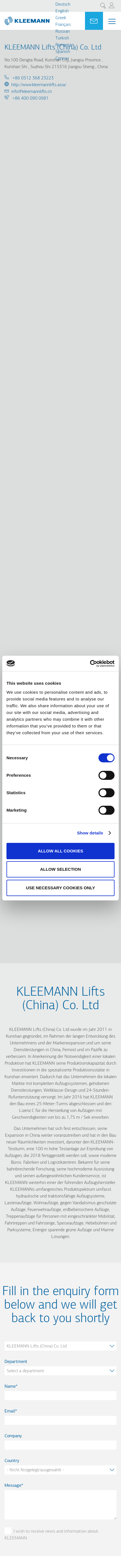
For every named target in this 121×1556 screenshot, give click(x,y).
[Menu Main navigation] (111, 21)
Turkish (62, 38)
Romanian (64, 45)
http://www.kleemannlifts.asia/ (38, 85)
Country (12, 1461)
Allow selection (60, 869)
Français (63, 25)
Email (10, 1411)
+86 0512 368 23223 (32, 78)
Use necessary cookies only (60, 887)
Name (10, 1386)
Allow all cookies (60, 850)
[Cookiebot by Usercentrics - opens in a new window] (90, 663)
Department (16, 1362)
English (62, 11)
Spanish (62, 52)
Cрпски (62, 58)
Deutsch (62, 4)
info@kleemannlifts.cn (31, 91)
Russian (62, 31)
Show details (90, 832)
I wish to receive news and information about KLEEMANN (51, 1535)
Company (13, 1436)
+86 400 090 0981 (30, 98)
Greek (60, 18)
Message (13, 1485)
